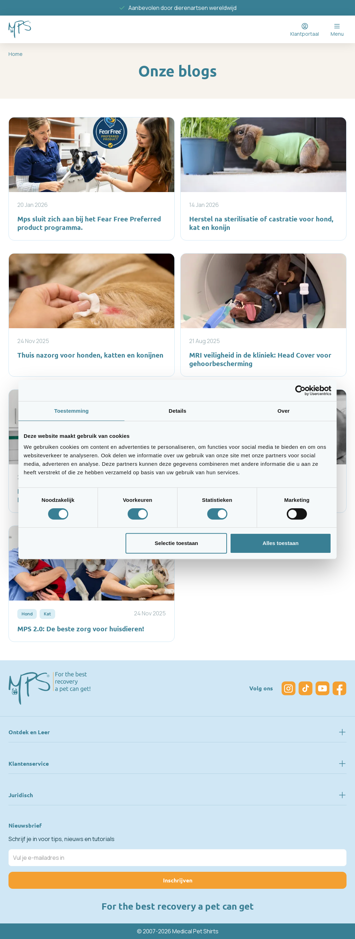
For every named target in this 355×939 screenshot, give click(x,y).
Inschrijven (177, 880)
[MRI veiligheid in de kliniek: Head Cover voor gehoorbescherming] (263, 315)
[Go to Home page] (19, 29)
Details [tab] (177, 411)
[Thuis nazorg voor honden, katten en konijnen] (91, 315)
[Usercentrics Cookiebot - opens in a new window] (300, 390)
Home (15, 54)
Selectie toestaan (176, 543)
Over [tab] (284, 411)
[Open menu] (337, 29)
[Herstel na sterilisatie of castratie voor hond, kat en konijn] (263, 178)
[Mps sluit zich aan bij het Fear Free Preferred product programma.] (91, 178)
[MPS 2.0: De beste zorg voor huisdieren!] (91, 584)
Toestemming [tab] (71, 411)
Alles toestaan (281, 543)
